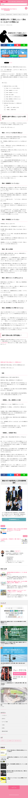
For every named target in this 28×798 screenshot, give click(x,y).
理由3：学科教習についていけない (11, 92)
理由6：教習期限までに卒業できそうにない (12, 99)
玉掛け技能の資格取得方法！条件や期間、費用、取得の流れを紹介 (13, 663)
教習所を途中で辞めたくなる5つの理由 (9, 86)
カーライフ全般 (5, 721)
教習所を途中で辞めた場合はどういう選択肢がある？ (12, 103)
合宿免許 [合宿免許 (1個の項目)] (10, 740)
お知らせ (3, 718)
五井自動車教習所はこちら (14, 519)
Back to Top (14, 787)
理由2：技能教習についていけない (11, 90)
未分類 (3, 685)
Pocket (10, 62)
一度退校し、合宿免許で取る (10, 109)
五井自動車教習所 (4, 342)
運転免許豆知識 (4, 624)
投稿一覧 (17, 551)
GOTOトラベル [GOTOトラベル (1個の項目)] (4, 740)
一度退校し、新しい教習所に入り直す (11, 107)
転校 (6, 105)
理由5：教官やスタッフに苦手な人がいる (12, 97)
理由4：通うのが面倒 (8, 94)
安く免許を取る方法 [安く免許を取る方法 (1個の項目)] (17, 740)
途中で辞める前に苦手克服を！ (8, 101)
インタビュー (4, 715)
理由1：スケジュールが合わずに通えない (12, 88)
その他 (3, 664)
